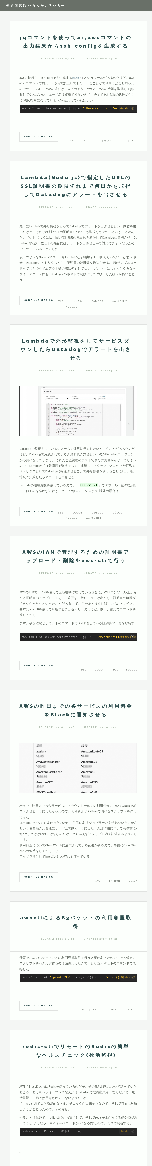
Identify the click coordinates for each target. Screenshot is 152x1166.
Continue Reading (38, 137)
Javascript (93, 518)
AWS (73, 141)
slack (133, 881)
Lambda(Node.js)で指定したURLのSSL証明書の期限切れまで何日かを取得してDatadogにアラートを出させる (76, 186)
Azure (88, 141)
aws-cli (131, 669)
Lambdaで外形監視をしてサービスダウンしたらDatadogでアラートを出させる (76, 349)
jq (122, 141)
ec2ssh (76, 78)
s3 (94, 1010)
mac (115, 669)
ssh (134, 141)
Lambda (77, 301)
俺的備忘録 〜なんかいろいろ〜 (35, 5)
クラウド (107, 141)
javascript (120, 301)
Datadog (97, 301)
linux (99, 669)
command (112, 1010)
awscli (132, 1010)
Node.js (71, 307)
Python (114, 881)
